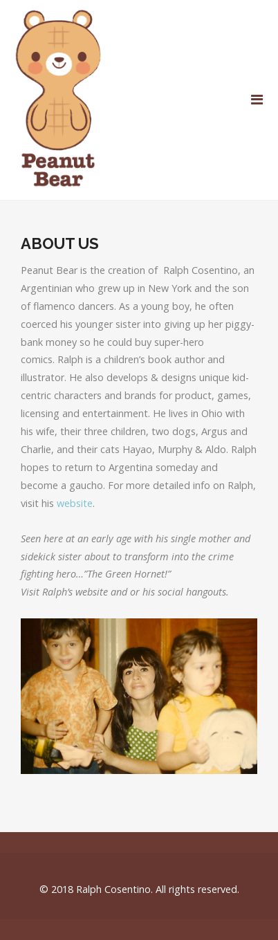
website (75, 503)
